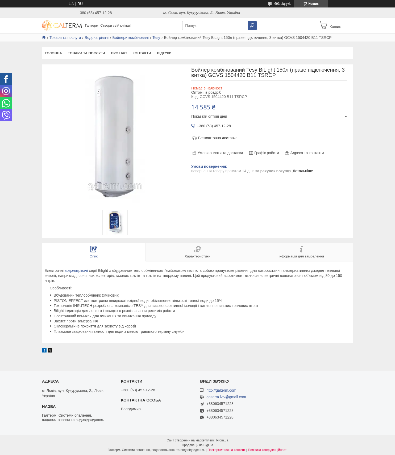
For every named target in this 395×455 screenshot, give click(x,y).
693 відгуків (282, 4)
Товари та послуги (65, 37)
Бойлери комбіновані (130, 37)
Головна (53, 53)
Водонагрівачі (97, 37)
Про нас (119, 53)
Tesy (156, 37)
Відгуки (164, 53)
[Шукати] (252, 25)
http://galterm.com (221, 390)
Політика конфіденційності (267, 450)
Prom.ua (222, 440)
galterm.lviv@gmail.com (226, 397)
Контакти (141, 53)
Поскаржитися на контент (226, 450)
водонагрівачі (76, 270)
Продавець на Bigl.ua (197, 445)
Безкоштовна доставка (218, 138)
